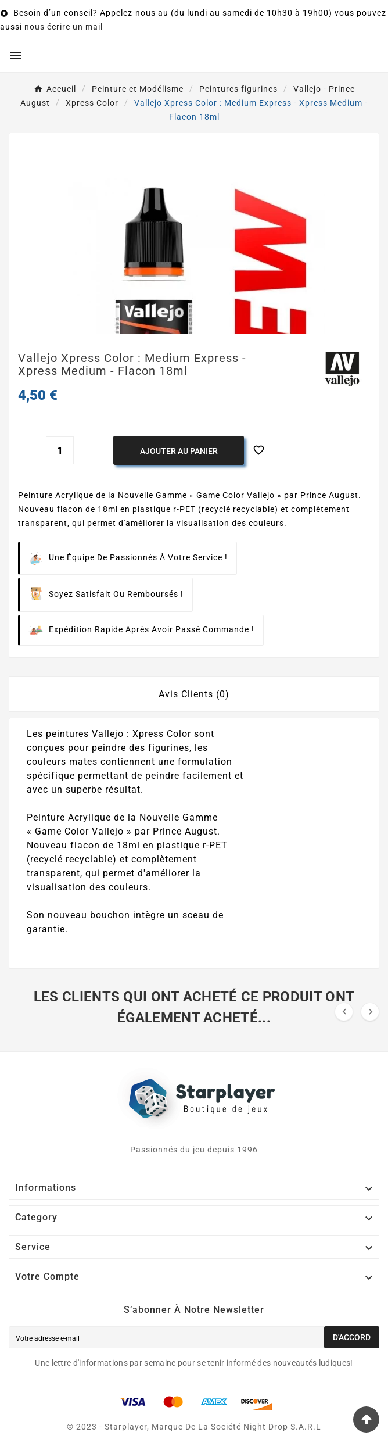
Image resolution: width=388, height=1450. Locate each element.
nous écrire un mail (63, 26)
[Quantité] (60, 450)
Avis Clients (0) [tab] (194, 694)
